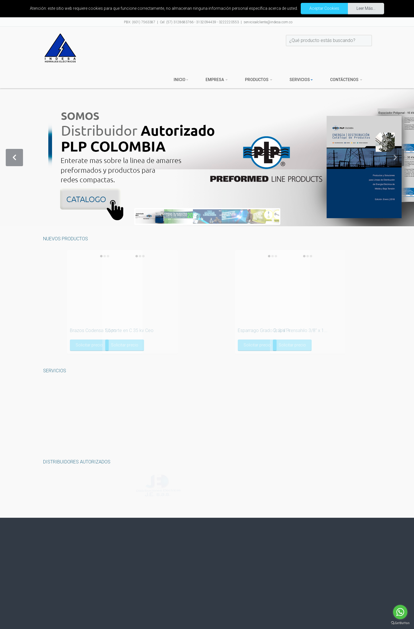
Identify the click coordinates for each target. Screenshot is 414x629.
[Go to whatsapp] (400, 612)
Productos (258, 79)
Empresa (217, 79)
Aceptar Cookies (324, 8)
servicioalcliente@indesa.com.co (268, 22)
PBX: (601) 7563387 (139, 22)
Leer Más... (365, 8)
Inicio (181, 79)
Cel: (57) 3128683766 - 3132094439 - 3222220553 (199, 22)
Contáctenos (346, 79)
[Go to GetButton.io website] (400, 623)
